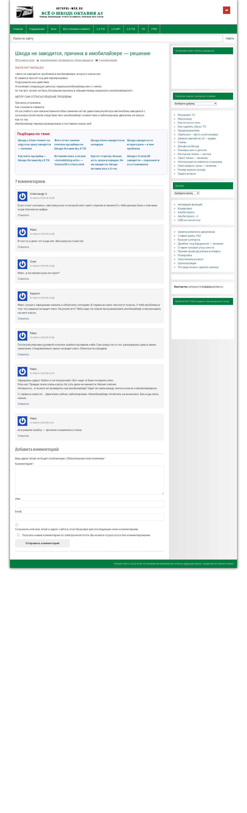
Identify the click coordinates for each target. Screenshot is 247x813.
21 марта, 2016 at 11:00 (42, 373)
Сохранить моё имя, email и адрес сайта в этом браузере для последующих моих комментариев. (76, 529)
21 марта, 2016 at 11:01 (42, 422)
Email (18, 511)
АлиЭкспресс (186, 212)
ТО (143, 28)
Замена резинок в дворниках (196, 231)
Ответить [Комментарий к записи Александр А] (23, 215)
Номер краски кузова (191, 169)
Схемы (182, 142)
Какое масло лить (189, 122)
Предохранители (188, 130)
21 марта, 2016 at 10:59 (42, 265)
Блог (54, 28)
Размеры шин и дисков (192, 150)
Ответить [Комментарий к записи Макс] (23, 247)
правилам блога (192, 563)
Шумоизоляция (187, 263)
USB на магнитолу (189, 220)
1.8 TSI (131, 28)
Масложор (185, 118)
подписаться (113, 535)
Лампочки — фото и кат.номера (198, 134)
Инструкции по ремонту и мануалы (200, 161)
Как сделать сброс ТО (192, 126)
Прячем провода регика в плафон (199, 251)
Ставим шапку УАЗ (189, 235)
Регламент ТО (186, 115)
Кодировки (185, 208)
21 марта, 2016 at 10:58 (42, 197)
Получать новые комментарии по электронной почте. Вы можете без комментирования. (83, 535)
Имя (17, 499)
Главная (18, 28)
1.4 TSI (101, 28)
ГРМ (154, 28)
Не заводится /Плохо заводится (75, 60)
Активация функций (190, 204)
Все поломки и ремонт (76, 28)
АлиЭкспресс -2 (188, 216)
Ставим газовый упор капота (196, 247)
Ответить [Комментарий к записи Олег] (23, 278)
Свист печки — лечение (193, 158)
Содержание (37, 28)
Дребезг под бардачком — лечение (200, 243)
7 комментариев (108, 60)
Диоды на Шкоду (188, 146)
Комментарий (24, 464)
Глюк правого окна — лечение (197, 165)
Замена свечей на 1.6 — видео (197, 138)
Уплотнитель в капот (190, 259)
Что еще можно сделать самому (198, 267)
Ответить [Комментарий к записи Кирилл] (23, 318)
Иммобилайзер (48, 60)
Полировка (185, 255)
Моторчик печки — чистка (194, 154)
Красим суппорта (189, 239)
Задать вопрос (187, 173)
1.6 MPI (115, 28)
